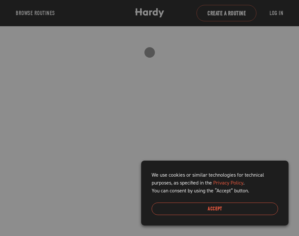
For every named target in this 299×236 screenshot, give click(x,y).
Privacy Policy (228, 182)
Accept (215, 209)
